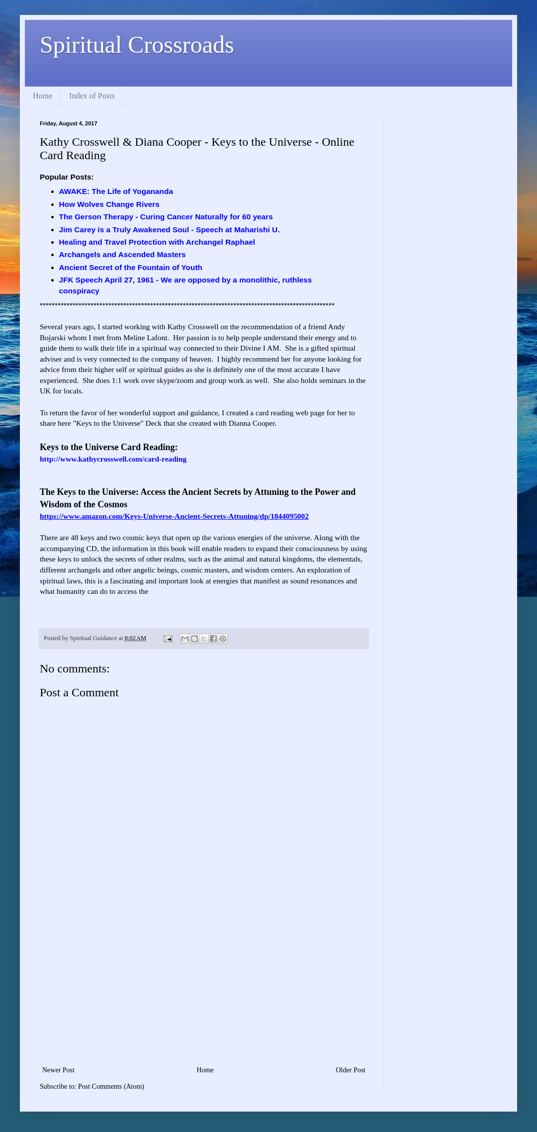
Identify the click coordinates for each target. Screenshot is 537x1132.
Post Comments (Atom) (111, 1086)
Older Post (351, 1070)
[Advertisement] (203, 989)
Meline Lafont (145, 337)
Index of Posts (92, 96)
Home (42, 96)
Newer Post (58, 1070)
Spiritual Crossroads (137, 44)
